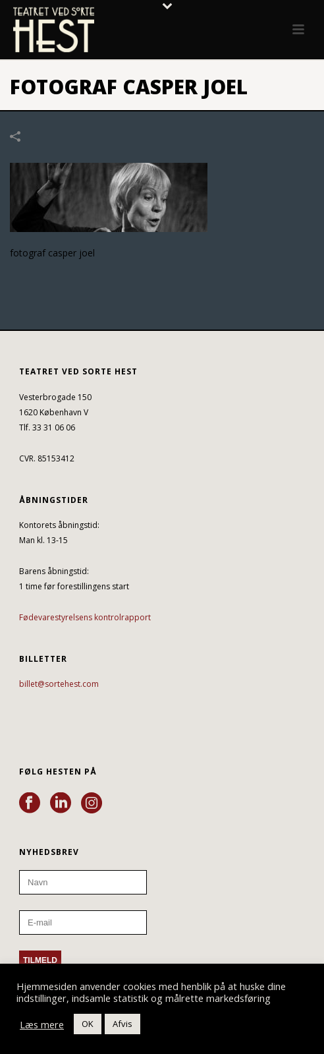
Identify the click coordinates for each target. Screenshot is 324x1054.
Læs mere (42, 1024)
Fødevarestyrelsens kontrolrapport (85, 617)
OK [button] (88, 1024)
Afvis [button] (122, 1024)
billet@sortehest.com (59, 683)
